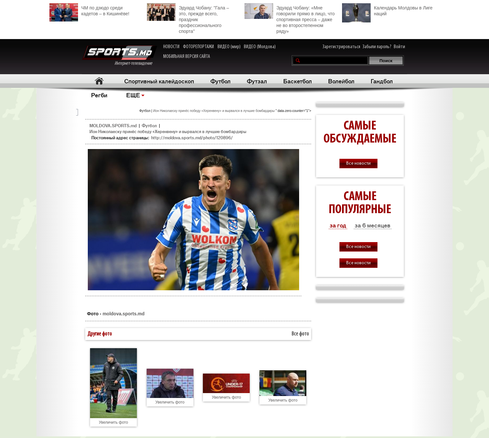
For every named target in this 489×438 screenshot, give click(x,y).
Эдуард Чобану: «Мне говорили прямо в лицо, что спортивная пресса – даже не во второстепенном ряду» (289, 18)
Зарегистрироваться (341, 46)
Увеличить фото (113, 422)
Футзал (257, 81)
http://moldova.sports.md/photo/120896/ (192, 137)
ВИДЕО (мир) (229, 46)
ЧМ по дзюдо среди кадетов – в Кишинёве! (89, 10)
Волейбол (341, 81)
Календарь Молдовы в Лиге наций (387, 10)
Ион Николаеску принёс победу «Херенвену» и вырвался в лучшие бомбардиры (214, 111)
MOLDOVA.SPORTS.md (113, 125)
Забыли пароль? (377, 46)
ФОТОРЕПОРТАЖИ (198, 46)
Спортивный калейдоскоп (159, 81)
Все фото (300, 334)
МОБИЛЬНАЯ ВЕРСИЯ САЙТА (186, 56)
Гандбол (382, 81)
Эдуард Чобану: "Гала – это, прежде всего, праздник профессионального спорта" (188, 18)
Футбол (220, 81)
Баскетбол (297, 81)
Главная (99, 81)
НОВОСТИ (171, 46)
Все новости (358, 163)
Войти (399, 46)
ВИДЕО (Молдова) (260, 46)
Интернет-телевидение (119, 56)
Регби (99, 95)
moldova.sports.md (123, 313)
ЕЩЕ (133, 95)
